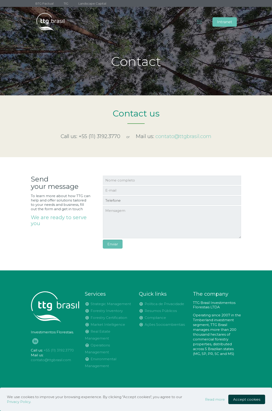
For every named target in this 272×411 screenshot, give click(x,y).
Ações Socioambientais (165, 324)
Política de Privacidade (164, 304)
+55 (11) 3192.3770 (99, 136)
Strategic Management (111, 304)
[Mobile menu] (199, 22)
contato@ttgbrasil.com (51, 360)
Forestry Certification (109, 317)
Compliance (155, 317)
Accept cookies (246, 399)
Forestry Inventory (107, 311)
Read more (215, 399)
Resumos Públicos (161, 311)
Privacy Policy (18, 402)
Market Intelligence (108, 324)
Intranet (224, 22)
